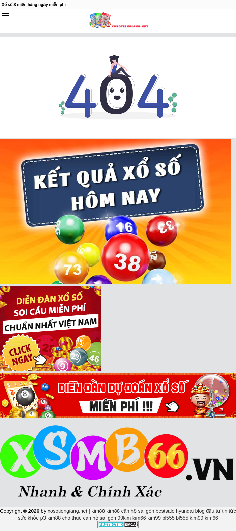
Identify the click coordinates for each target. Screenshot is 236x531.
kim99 (154, 518)
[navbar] (5, 15)
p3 (43, 518)
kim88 (98, 511)
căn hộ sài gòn (137, 511)
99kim (124, 518)
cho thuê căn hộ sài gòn (89, 518)
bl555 (168, 518)
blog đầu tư (208, 511)
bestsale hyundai (175, 511)
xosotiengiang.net (68, 511)
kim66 (139, 518)
